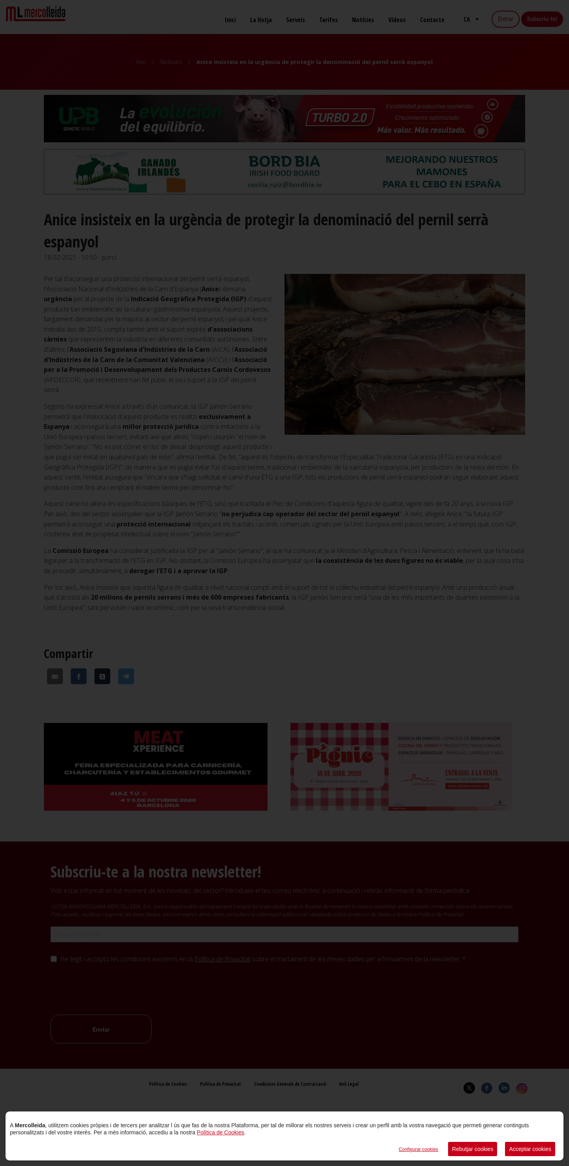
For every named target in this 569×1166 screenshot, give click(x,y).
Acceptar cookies (530, 1149)
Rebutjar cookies (472, 1149)
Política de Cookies (220, 1132)
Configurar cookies (418, 1149)
